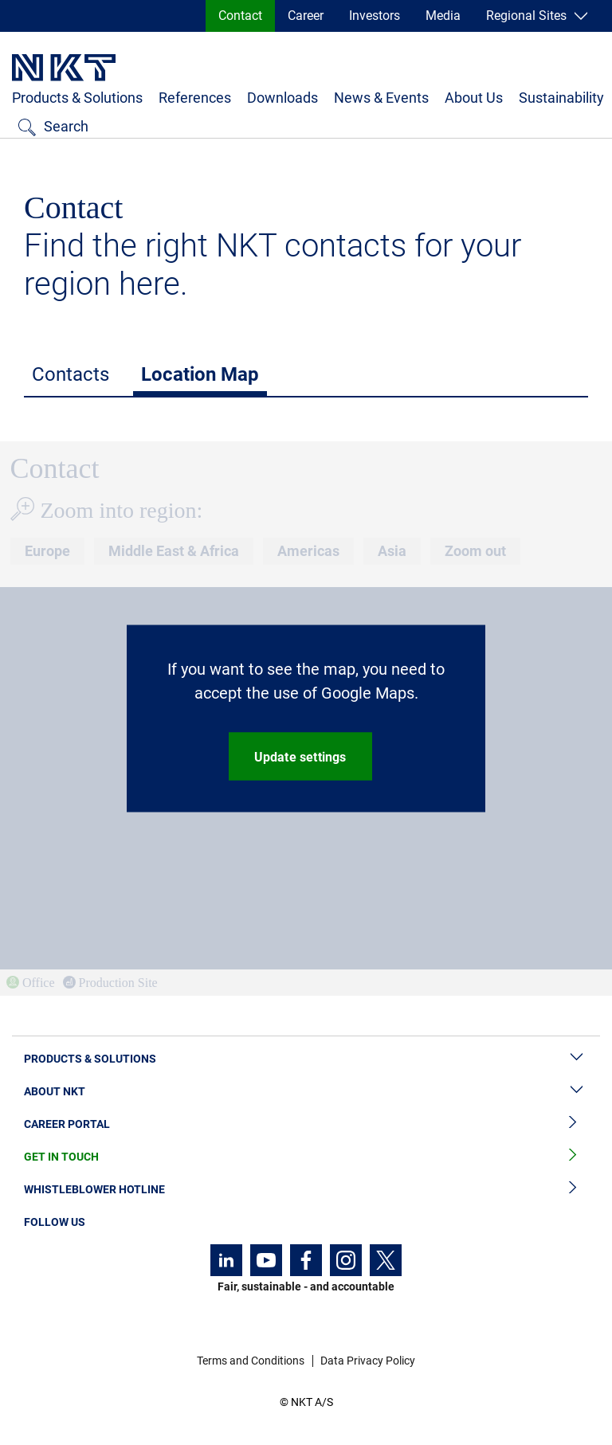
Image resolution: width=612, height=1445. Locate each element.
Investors (374, 15)
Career (306, 15)
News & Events (381, 97)
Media (443, 15)
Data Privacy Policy (367, 1360)
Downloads (282, 97)
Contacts (70, 374)
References (195, 97)
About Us (474, 97)
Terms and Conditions (250, 1360)
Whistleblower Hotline (306, 1189)
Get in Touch (306, 1157)
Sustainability (561, 97)
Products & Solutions (77, 97)
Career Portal (306, 1124)
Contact (240, 15)
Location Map (200, 374)
